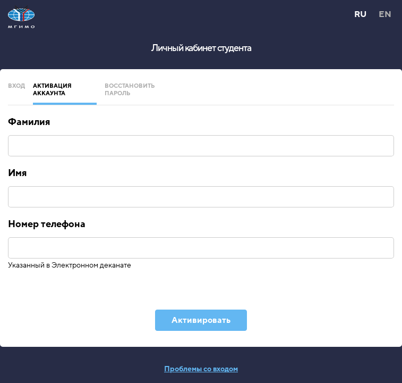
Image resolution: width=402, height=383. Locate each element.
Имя (17, 173)
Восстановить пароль (130, 89)
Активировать (201, 320)
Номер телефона (46, 224)
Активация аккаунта (52, 89)
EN (385, 14)
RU (360, 14)
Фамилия (29, 121)
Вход (16, 86)
